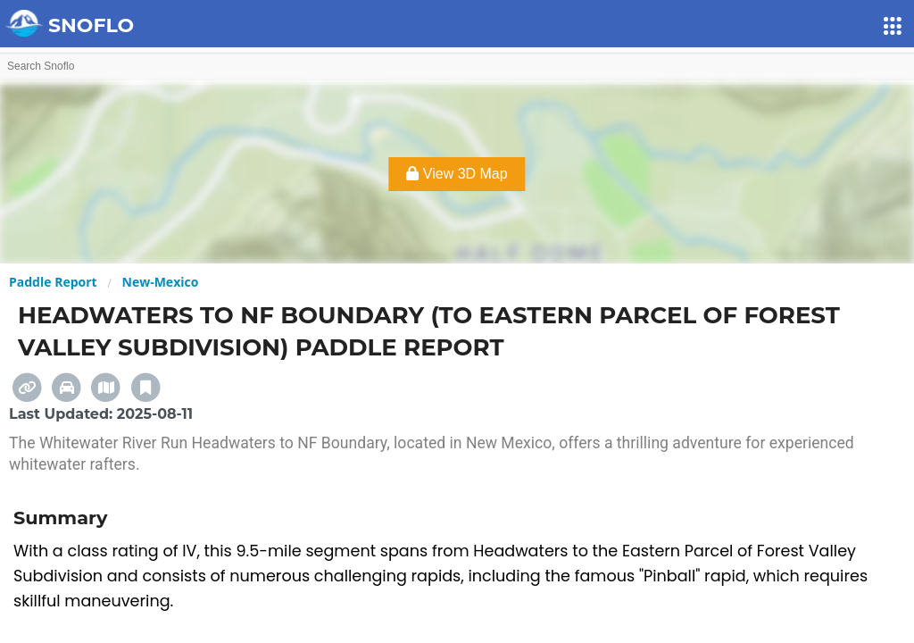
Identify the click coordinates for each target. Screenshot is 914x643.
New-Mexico (160, 281)
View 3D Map (456, 173)
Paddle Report (53, 281)
